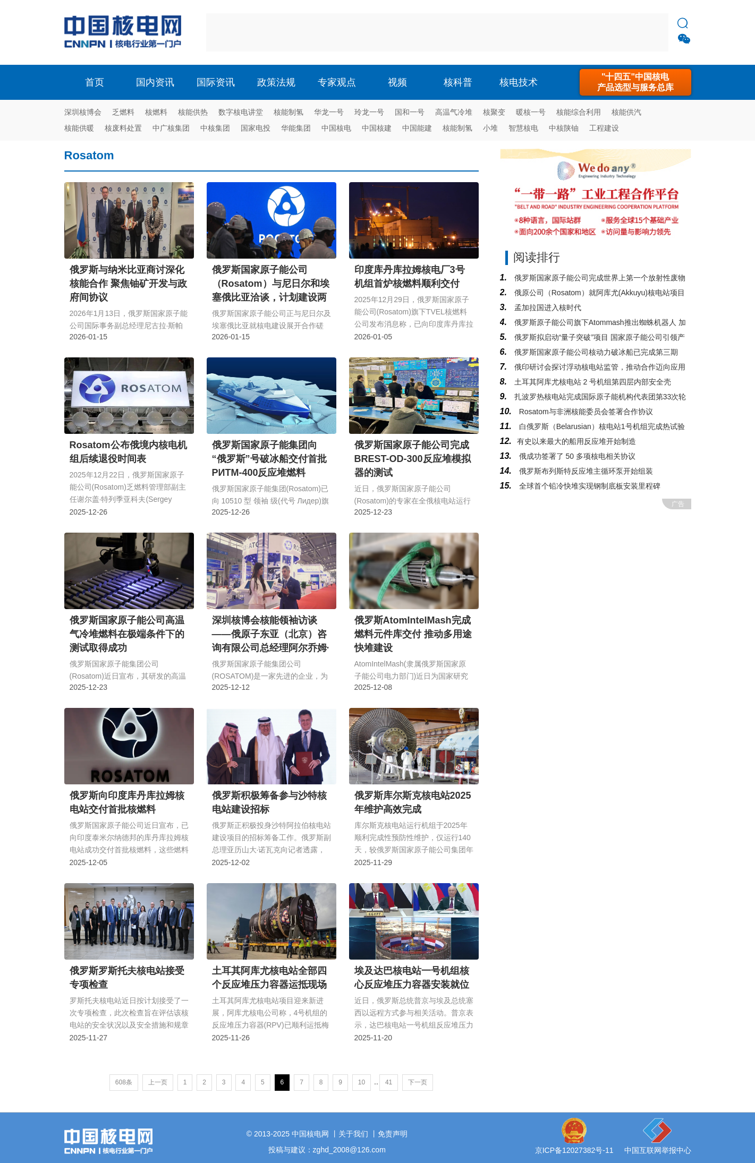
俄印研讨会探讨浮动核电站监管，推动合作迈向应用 (598, 367)
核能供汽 (626, 112)
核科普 (458, 82)
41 (388, 1082)
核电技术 (518, 82)
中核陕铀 (564, 128)
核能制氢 (288, 112)
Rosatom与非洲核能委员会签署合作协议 (585, 411)
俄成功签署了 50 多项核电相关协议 (576, 456)
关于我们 (353, 1134)
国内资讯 (155, 82)
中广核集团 (171, 128)
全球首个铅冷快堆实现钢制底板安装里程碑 (588, 486)
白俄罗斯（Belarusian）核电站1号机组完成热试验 (601, 426)
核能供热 (193, 112)
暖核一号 (531, 112)
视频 (397, 82)
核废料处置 (123, 128)
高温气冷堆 (453, 112)
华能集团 (296, 128)
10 (361, 1082)
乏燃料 (123, 112)
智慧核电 (523, 128)
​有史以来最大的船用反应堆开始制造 (576, 441)
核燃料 (156, 112)
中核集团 (215, 128)
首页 (94, 82)
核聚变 (494, 112)
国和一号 (410, 112)
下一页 (417, 1082)
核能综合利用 (578, 112)
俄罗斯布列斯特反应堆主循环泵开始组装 (585, 471)
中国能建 (417, 128)
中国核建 (377, 128)
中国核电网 (310, 1134)
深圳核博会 (82, 112)
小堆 (490, 128)
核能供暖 (79, 128)
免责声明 (393, 1134)
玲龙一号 (369, 112)
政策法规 (276, 82)
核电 (125, 32)
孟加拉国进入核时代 (546, 307)
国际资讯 (216, 82)
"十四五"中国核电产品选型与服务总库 (635, 82)
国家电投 (255, 128)
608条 (123, 1082)
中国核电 (336, 128)
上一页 (157, 1082)
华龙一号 (329, 112)
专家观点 (337, 82)
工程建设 (604, 128)
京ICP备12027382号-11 (574, 1150)
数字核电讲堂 (240, 112)
